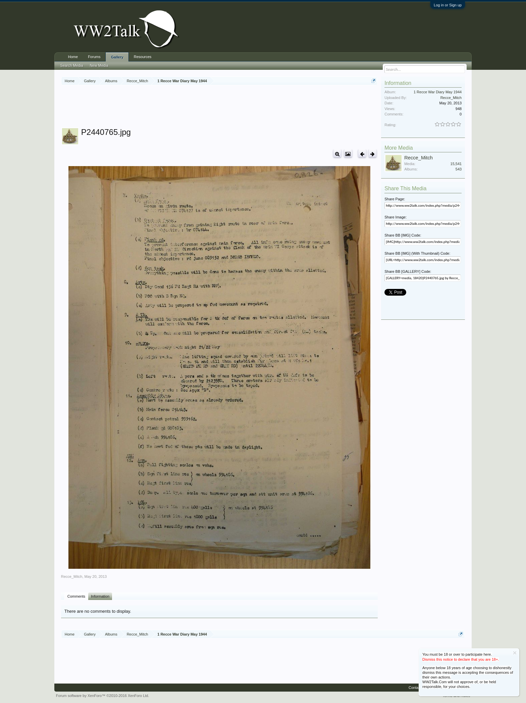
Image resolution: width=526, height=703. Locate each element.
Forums (94, 57)
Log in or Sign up (448, 5)
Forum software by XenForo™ (102, 696)
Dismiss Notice (514, 652)
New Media (99, 65)
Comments (76, 596)
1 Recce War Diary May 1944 (438, 92)
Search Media (71, 65)
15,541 (456, 164)
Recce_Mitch (72, 576)
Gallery (117, 57)
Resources (143, 57)
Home (73, 57)
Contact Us (418, 688)
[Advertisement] (219, 107)
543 (459, 169)
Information (100, 596)
